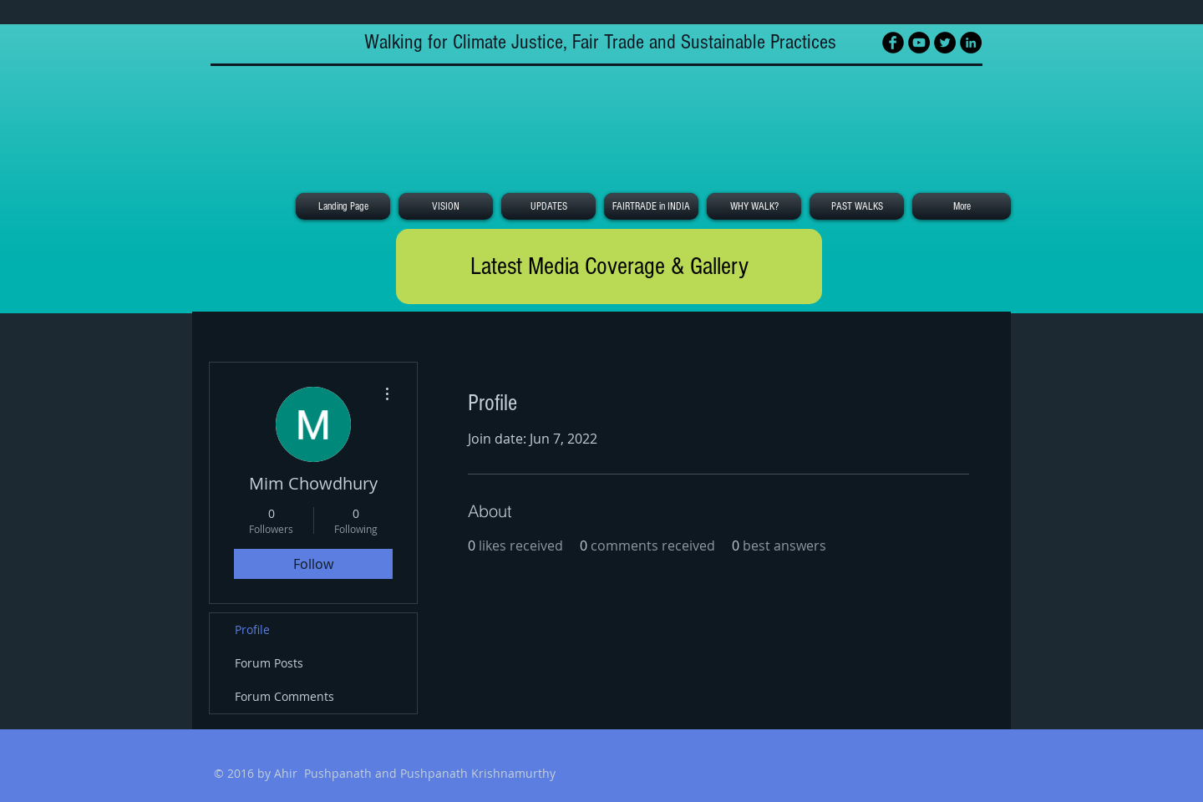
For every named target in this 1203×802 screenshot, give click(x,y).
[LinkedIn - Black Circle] (971, 42)
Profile (252, 629)
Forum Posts (269, 663)
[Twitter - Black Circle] (945, 42)
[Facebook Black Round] (893, 42)
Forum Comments (284, 696)
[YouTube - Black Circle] (919, 42)
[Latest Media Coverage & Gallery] (609, 266)
